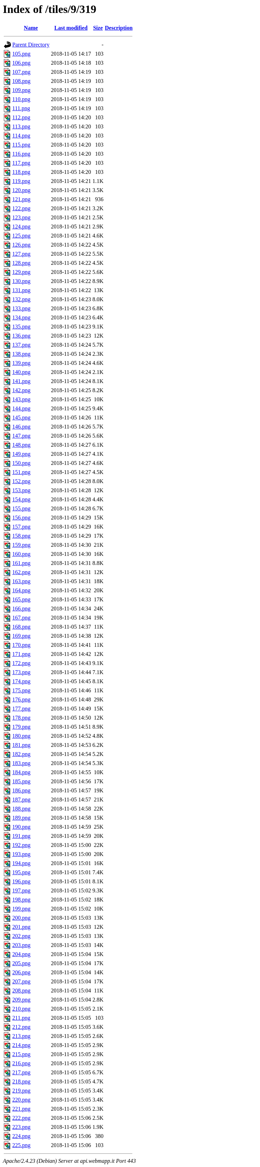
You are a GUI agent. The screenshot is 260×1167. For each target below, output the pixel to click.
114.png (21, 136)
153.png (21, 490)
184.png (21, 772)
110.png (21, 99)
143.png (21, 399)
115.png (21, 145)
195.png (21, 872)
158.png (21, 536)
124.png (21, 226)
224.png (21, 1136)
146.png (21, 427)
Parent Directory (30, 45)
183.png (21, 763)
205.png (21, 963)
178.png (21, 718)
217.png (21, 1072)
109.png (21, 90)
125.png (21, 236)
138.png (21, 354)
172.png (21, 663)
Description (118, 28)
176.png (21, 699)
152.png (21, 481)
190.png (21, 827)
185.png (21, 781)
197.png (21, 890)
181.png (21, 745)
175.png (21, 690)
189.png (21, 818)
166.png (21, 608)
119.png (21, 181)
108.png (21, 81)
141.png (21, 381)
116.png (21, 154)
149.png (21, 454)
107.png (21, 72)
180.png (21, 736)
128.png (21, 263)
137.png (21, 345)
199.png (21, 909)
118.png (21, 172)
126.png (21, 245)
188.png (21, 809)
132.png (21, 299)
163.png (21, 581)
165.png (21, 599)
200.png (21, 918)
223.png (21, 1127)
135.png (21, 327)
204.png (21, 954)
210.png (21, 1009)
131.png (21, 290)
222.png (21, 1118)
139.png (21, 363)
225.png (21, 1145)
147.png (21, 436)
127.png (21, 254)
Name (31, 28)
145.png (21, 417)
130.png (21, 281)
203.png (21, 945)
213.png (21, 1036)
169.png (21, 636)
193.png (21, 854)
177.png (21, 709)
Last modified (71, 28)
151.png (21, 472)
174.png (21, 681)
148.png (21, 445)
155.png (21, 508)
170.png (21, 645)
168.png (21, 627)
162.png (21, 572)
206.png (21, 972)
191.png (21, 836)
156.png (21, 518)
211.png (21, 1018)
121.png (21, 199)
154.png (21, 499)
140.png (21, 372)
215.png (21, 1054)
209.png (21, 1000)
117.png (21, 163)
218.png (21, 1081)
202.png (21, 936)
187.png (21, 799)
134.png (21, 317)
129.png (21, 272)
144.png (21, 408)
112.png (21, 117)
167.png (21, 618)
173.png (21, 672)
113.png (21, 126)
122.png (21, 208)
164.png (21, 590)
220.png (21, 1100)
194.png (21, 863)
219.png (21, 1091)
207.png (21, 981)
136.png (21, 336)
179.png (21, 727)
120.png (21, 190)
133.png (21, 308)
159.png (21, 545)
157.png (21, 527)
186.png (21, 790)
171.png (21, 654)
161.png (21, 563)
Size (98, 28)
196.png (21, 881)
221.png (21, 1109)
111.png (21, 108)
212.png (21, 1027)
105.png (21, 54)
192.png (21, 845)
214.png (21, 1045)
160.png (21, 554)
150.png (21, 463)
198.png (21, 900)
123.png (21, 217)
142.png (21, 390)
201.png (21, 927)
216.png (21, 1063)
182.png (21, 754)
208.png (21, 990)
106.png (21, 63)
